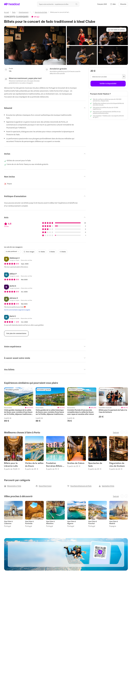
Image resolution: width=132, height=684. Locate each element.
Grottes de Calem (75, 463)
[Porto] (13, 12)
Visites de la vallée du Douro (34, 464)
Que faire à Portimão (29, 522)
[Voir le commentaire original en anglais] (17, 310)
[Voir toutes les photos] (116, 30)
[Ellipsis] (31, 13)
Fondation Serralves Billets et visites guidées (55, 464)
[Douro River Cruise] (43, 486)
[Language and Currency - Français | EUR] (102, 4)
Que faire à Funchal (92, 522)
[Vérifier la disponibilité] (108, 83)
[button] (112, 4)
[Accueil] (6, 12)
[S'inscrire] (123, 4)
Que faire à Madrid (113, 522)
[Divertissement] (23, 12)
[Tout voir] (116, 432)
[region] (66, 404)
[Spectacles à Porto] (106, 486)
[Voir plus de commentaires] (16, 333)
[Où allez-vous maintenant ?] (58, 4)
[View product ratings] (35, 17)
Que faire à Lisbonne (8, 522)
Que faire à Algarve (71, 522)
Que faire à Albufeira (50, 522)
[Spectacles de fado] (41, 12)
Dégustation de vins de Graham (117, 464)
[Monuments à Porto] (12, 486)
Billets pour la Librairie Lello (11, 464)
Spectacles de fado (95, 464)
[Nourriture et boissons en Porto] (79, 486)
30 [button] (38, 17)
